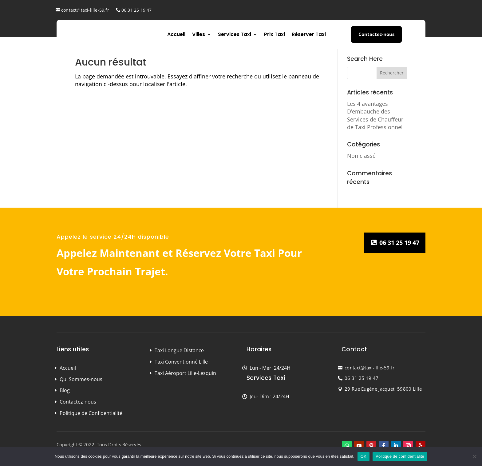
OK (363, 456)
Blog (65, 390)
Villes (198, 34)
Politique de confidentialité (400, 456)
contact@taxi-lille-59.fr (85, 10)
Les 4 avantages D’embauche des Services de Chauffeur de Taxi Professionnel (375, 115)
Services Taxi (234, 34)
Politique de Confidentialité (91, 413)
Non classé (361, 155)
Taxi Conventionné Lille (181, 361)
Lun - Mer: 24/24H (270, 367)
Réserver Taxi (309, 34)
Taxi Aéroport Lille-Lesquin (185, 373)
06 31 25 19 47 (136, 10)
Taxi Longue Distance (179, 350)
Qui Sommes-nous (81, 379)
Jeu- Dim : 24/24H (269, 396)
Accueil (176, 34)
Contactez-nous (376, 34)
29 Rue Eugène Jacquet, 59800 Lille (383, 389)
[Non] (474, 456)
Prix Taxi (274, 34)
